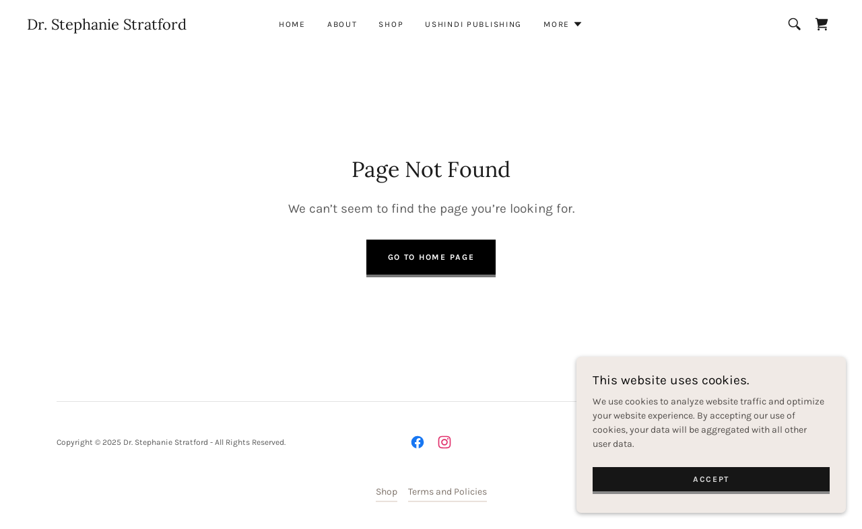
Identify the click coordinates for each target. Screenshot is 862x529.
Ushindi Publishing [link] (473, 24)
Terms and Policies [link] (447, 491)
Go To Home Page (431, 257)
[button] (563, 24)
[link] (107, 26)
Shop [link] (390, 24)
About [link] (342, 24)
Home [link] (292, 24)
